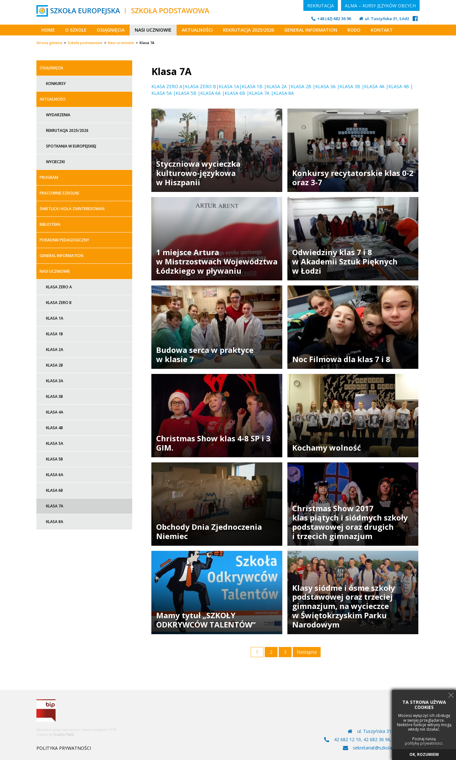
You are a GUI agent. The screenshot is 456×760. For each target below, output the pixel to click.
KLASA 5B (186, 93)
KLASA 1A (229, 86)
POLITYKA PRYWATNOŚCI (63, 748)
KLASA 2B (301, 86)
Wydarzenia (58, 115)
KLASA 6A (210, 93)
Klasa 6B (54, 490)
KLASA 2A (276, 86)
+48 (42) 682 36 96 (334, 19)
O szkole (76, 30)
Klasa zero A (59, 287)
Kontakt (382, 30)
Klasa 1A (54, 318)
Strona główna (49, 42)
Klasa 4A (54, 412)
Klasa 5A (54, 443)
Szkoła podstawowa (85, 42)
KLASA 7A (259, 93)
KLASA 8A (284, 93)
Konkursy (56, 83)
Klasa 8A (54, 521)
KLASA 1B (252, 86)
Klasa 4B (54, 427)
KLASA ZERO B (200, 86)
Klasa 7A (54, 506)
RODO (354, 30)
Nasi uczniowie (153, 30)
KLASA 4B (398, 86)
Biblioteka (50, 224)
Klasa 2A (54, 349)
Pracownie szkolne (59, 193)
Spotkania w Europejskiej (71, 146)
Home (48, 30)
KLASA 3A (325, 86)
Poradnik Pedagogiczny (64, 240)
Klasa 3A (54, 381)
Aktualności (197, 30)
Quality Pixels (63, 734)
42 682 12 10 (347, 739)
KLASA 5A (162, 93)
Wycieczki (55, 161)
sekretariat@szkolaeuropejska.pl (386, 748)
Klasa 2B (54, 365)
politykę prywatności (423, 743)
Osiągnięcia (111, 30)
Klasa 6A (54, 474)
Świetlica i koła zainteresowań (72, 208)
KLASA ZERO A (166, 86)
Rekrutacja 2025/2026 (248, 30)
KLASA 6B (234, 93)
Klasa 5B (54, 459)
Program (49, 177)
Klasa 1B (54, 334)
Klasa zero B (59, 302)
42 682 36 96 (376, 739)
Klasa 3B (54, 396)
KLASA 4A (374, 86)
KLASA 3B (349, 86)
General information (310, 30)
